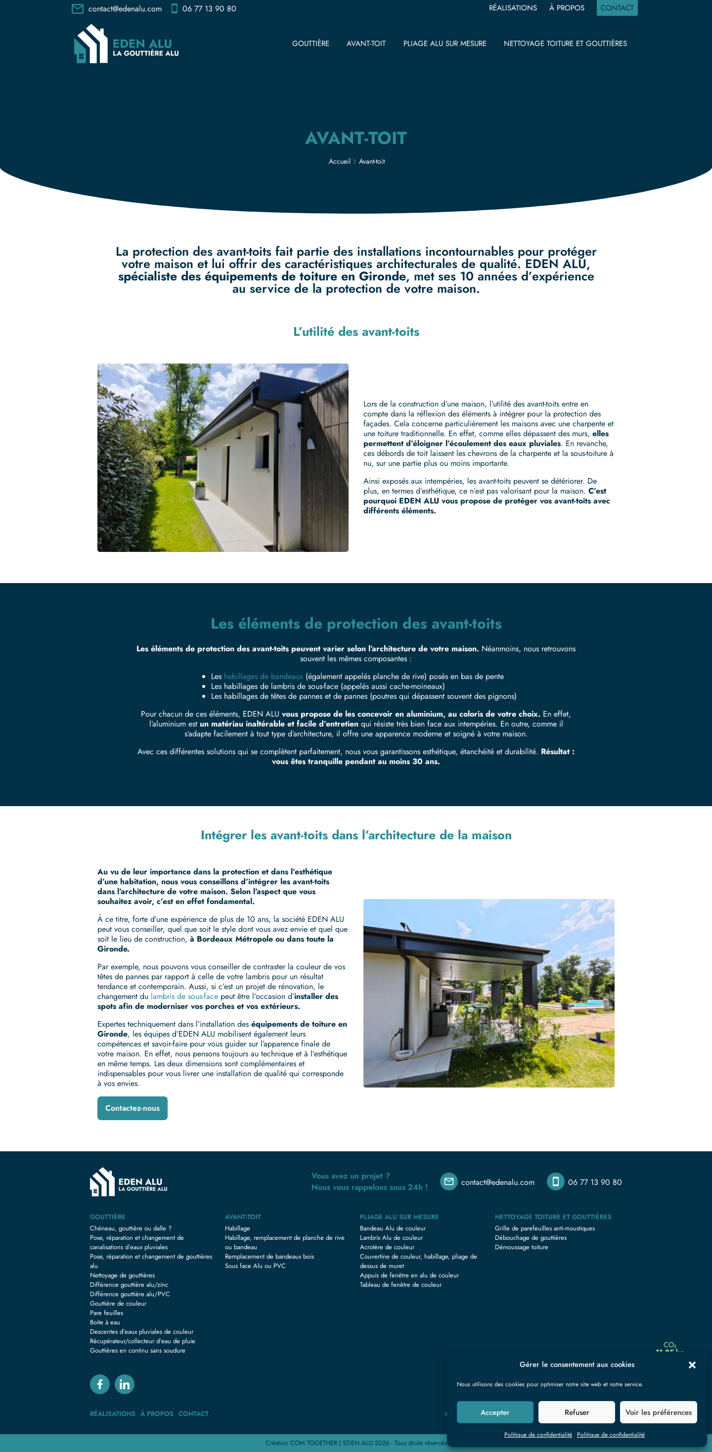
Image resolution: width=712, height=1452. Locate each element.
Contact (617, 7)
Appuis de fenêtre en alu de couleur (409, 1275)
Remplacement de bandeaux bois (269, 1256)
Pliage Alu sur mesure (445, 43)
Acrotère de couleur (387, 1247)
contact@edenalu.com (125, 8)
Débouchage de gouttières (531, 1237)
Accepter (495, 1412)
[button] (692, 1364)
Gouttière (310, 43)
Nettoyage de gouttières (122, 1275)
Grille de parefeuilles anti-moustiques (545, 1228)
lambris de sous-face (184, 996)
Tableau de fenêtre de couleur (401, 1284)
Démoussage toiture (521, 1247)
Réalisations (513, 7)
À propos (566, 7)
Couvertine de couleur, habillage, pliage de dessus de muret (418, 1261)
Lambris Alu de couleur (391, 1237)
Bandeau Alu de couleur (393, 1228)
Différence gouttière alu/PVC (130, 1294)
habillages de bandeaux (263, 676)
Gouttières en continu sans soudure (137, 1350)
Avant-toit (366, 43)
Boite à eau (105, 1322)
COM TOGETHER (313, 1443)
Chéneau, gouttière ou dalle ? (131, 1228)
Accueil (340, 161)
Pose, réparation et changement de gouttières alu (151, 1261)
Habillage (237, 1228)
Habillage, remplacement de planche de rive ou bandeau (285, 1242)
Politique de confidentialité (538, 1434)
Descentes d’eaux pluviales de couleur (141, 1331)
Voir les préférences (658, 1412)
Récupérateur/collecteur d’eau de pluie (142, 1341)
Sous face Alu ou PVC (255, 1265)
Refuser (577, 1412)
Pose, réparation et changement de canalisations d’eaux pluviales (137, 1242)
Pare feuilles (106, 1312)
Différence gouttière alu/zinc (129, 1284)
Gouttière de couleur (118, 1303)
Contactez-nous (132, 1108)
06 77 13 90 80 (209, 8)
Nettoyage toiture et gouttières (565, 43)
